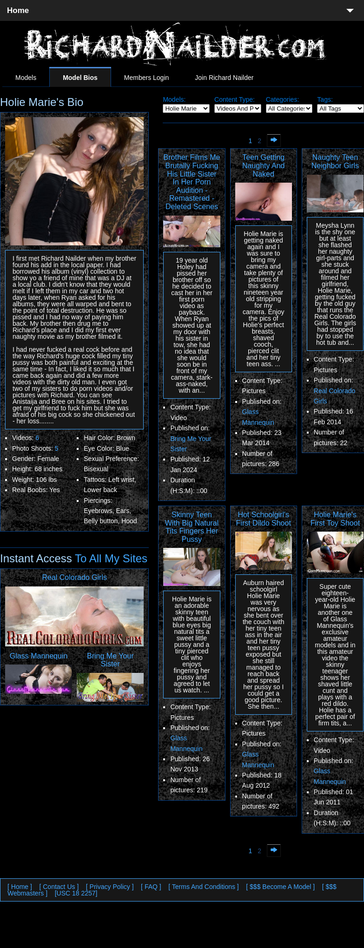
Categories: (282, 99)
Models (25, 77)
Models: (174, 99)
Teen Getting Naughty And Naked (263, 165)
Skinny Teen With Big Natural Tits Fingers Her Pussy (192, 527)
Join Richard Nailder (224, 77)
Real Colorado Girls (74, 577)
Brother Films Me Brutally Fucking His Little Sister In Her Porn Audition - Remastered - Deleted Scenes (192, 182)
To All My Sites (109, 558)
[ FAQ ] (151, 886)
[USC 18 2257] (76, 893)
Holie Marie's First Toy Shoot (335, 519)
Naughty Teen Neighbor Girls (335, 161)
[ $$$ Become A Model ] (280, 886)
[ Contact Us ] (59, 886)
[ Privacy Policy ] (110, 886)
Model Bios (80, 77)
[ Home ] (19, 886)
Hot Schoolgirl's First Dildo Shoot (263, 519)
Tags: (324, 99)
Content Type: (234, 99)
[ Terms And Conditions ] (203, 886)
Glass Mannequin (39, 656)
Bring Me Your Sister (110, 660)
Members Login (146, 77)
